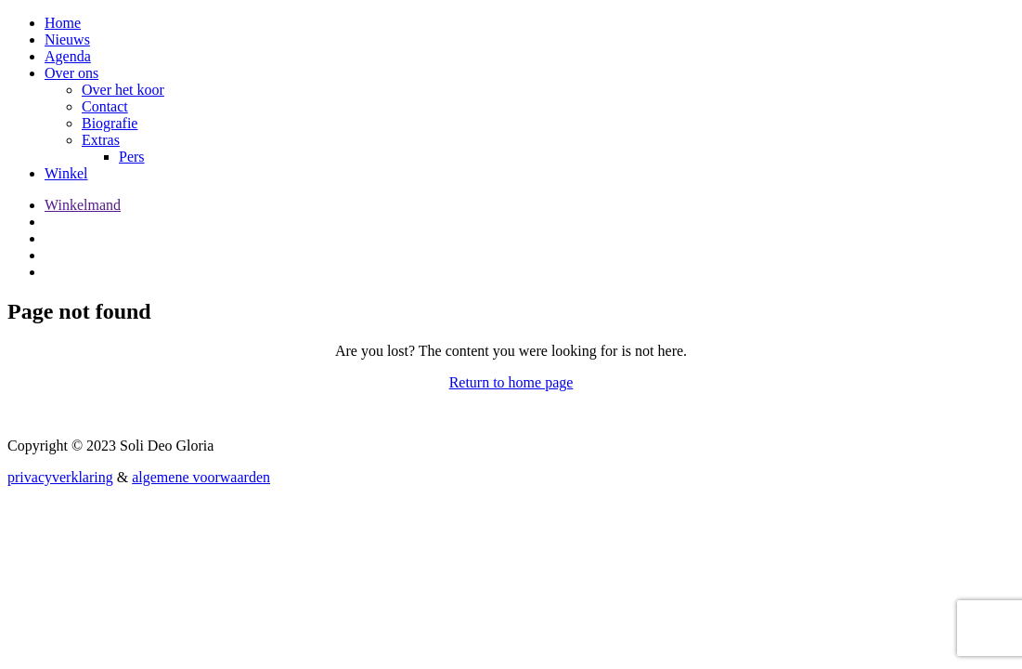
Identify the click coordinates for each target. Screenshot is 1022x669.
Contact (105, 106)
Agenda (68, 56)
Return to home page (511, 382)
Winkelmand (83, 205)
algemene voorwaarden (201, 477)
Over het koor (123, 90)
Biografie (109, 123)
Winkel (66, 173)
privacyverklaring (60, 477)
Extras (101, 140)
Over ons (71, 73)
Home (63, 23)
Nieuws (67, 39)
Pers (132, 156)
